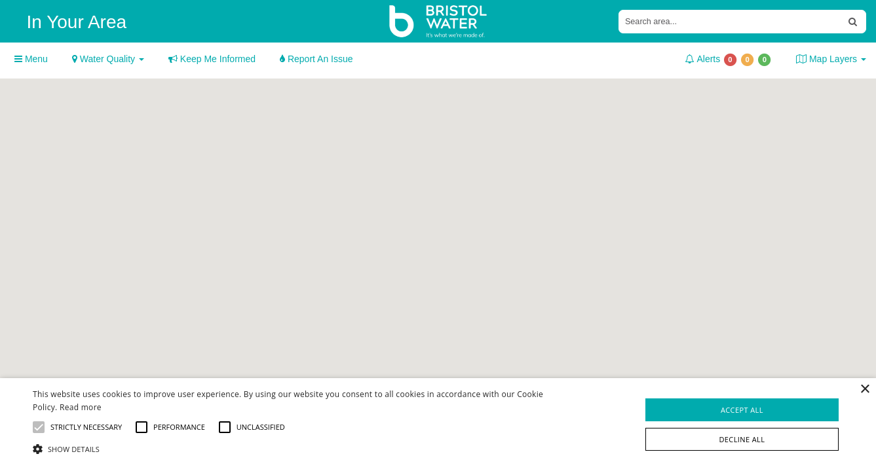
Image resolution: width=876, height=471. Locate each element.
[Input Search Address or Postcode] (730, 21)
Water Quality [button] (108, 59)
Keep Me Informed (212, 59)
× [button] (864, 389)
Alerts (728, 59)
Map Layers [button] (831, 59)
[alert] (438, 424)
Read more (81, 407)
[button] (296, 448)
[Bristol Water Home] (438, 21)
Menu (31, 59)
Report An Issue (316, 59)
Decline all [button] (742, 439)
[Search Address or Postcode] (853, 21)
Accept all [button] (742, 410)
